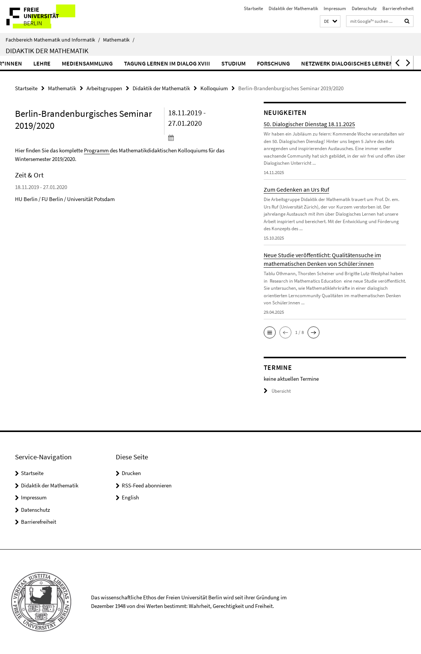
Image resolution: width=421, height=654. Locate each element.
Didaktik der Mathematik (293, 8)
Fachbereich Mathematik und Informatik (53, 39)
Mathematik (118, 39)
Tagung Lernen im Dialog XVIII (189, 63)
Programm (96, 150)
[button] (330, 21)
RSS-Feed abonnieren (147, 485)
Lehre (64, 63)
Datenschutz (364, 8)
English (130, 497)
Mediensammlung (109, 63)
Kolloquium (214, 88)
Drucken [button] (131, 473)
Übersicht (277, 391)
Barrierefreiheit (398, 8)
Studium (255, 63)
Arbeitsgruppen (104, 88)
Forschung (295, 63)
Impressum (335, 8)
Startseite (253, 8)
